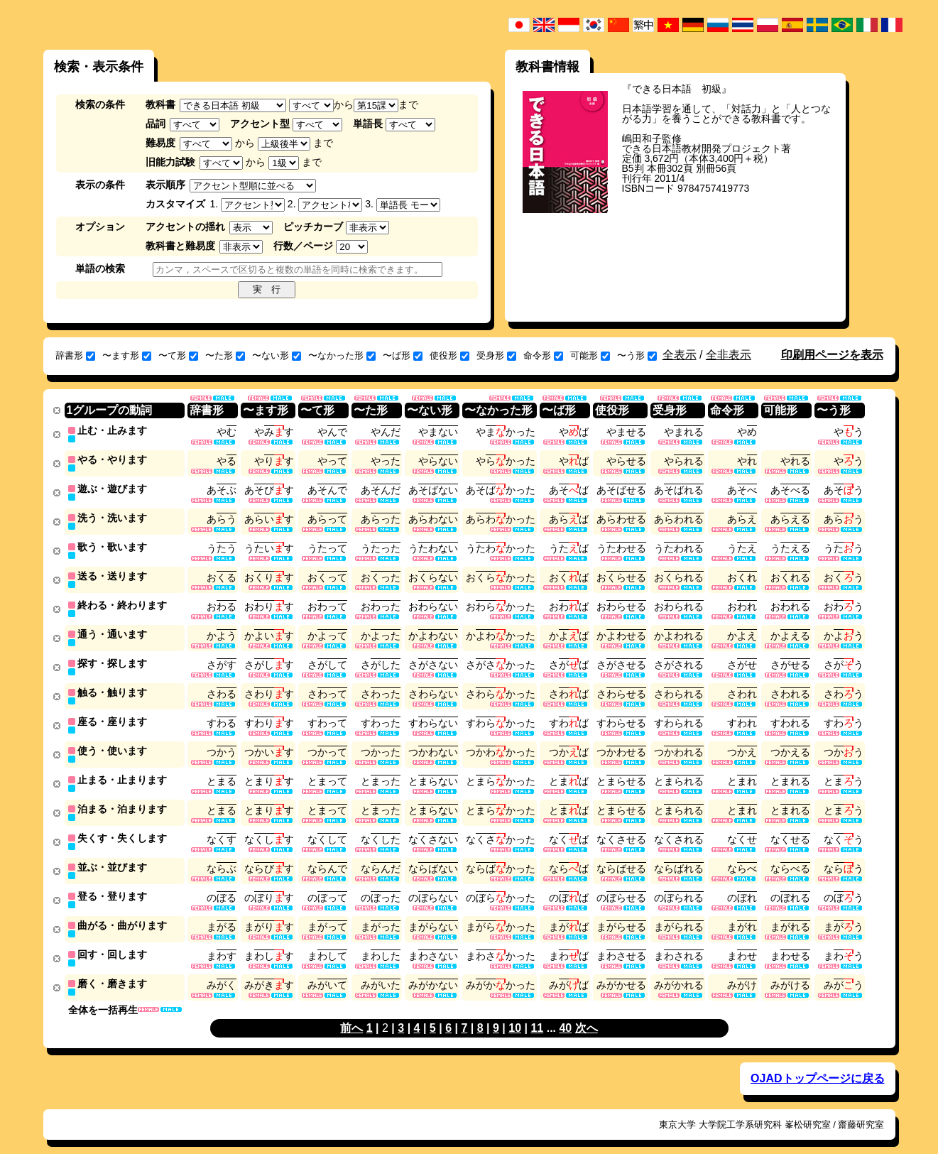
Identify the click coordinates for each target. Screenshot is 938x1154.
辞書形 (75, 355)
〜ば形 (402, 355)
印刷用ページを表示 (832, 355)
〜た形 (225, 355)
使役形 (449, 355)
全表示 (679, 355)
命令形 (543, 355)
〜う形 (637, 355)
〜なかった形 (342, 355)
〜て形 (178, 355)
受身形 (496, 355)
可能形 (590, 355)
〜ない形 (276, 355)
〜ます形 (126, 355)
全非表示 (728, 355)
